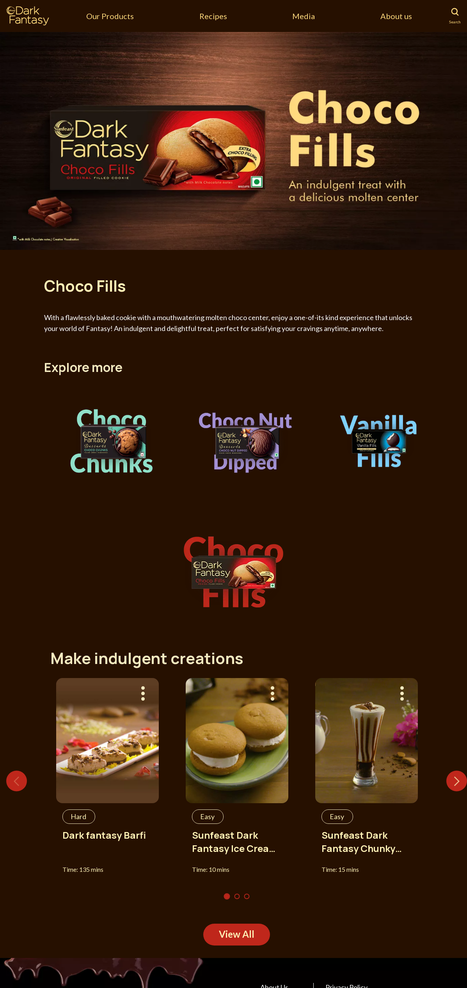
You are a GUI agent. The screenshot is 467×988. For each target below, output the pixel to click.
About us (396, 16)
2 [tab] (237, 896)
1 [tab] (227, 896)
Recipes (213, 16)
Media (303, 16)
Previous (16, 780)
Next (456, 780)
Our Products (110, 16)
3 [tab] (247, 896)
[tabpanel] (233, 140)
